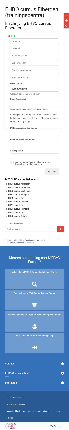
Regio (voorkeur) (18, 99)
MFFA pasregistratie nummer (23, 128)
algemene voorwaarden (16, 404)
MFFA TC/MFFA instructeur (22, 139)
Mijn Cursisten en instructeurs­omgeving (34, 335)
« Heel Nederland (15, 223)
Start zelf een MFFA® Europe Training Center (34, 293)
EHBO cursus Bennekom (19, 187)
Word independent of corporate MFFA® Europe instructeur (34, 314)
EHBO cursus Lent (16, 205)
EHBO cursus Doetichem (19, 191)
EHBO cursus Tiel (16, 212)
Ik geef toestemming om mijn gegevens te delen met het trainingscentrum (32, 163)
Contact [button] (9, 363)
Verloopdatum (16, 151)
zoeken (57, 411)
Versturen (52, 171)
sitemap (10, 418)
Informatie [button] (11, 382)
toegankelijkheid (13, 411)
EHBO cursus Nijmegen (18, 209)
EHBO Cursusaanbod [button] (17, 373)
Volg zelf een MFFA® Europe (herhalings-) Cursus (34, 272)
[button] (59, 425)
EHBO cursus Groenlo (18, 202)
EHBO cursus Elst (16, 198)
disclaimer (47, 411)
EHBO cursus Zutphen (18, 216)
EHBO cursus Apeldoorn (19, 184)
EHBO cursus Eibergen (18, 194)
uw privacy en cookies (31, 411)
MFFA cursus (16, 83)
